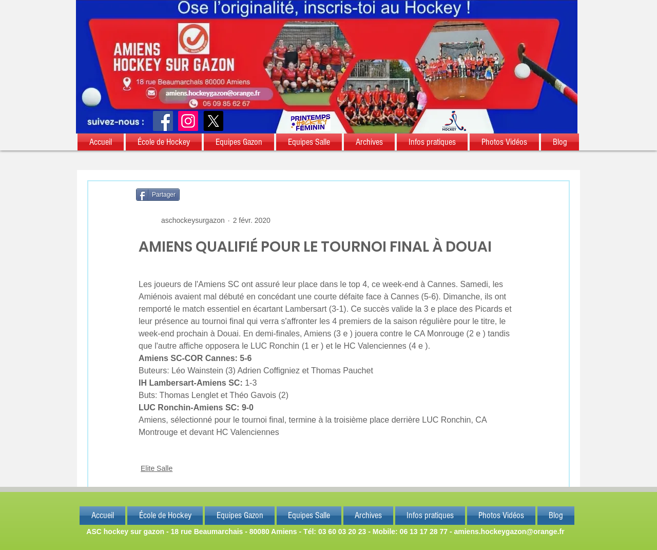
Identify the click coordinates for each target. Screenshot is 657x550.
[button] (101, 142)
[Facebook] (163, 121)
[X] (213, 121)
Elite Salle (156, 468)
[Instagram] (188, 121)
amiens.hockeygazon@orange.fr (509, 531)
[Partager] (158, 194)
